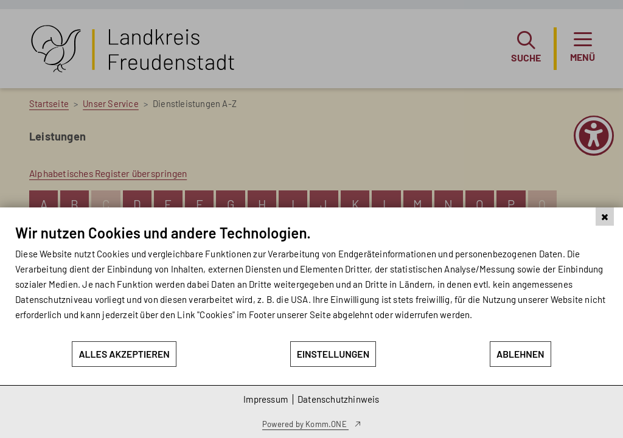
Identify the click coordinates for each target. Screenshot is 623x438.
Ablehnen (520, 354)
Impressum (265, 399)
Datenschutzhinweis (339, 399)
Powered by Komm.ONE (305, 424)
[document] (311, 282)
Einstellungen (333, 354)
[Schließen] (605, 216)
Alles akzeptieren (123, 354)
